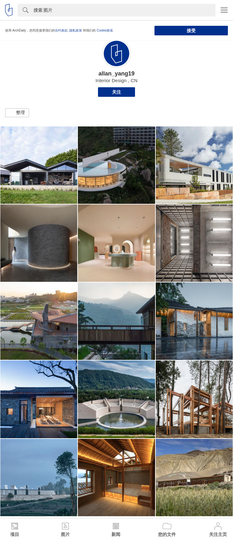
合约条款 (61, 30)
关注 (116, 92)
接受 (191, 30)
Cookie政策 (105, 30)
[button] (17, 112)
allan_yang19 (116, 73)
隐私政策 (75, 30)
